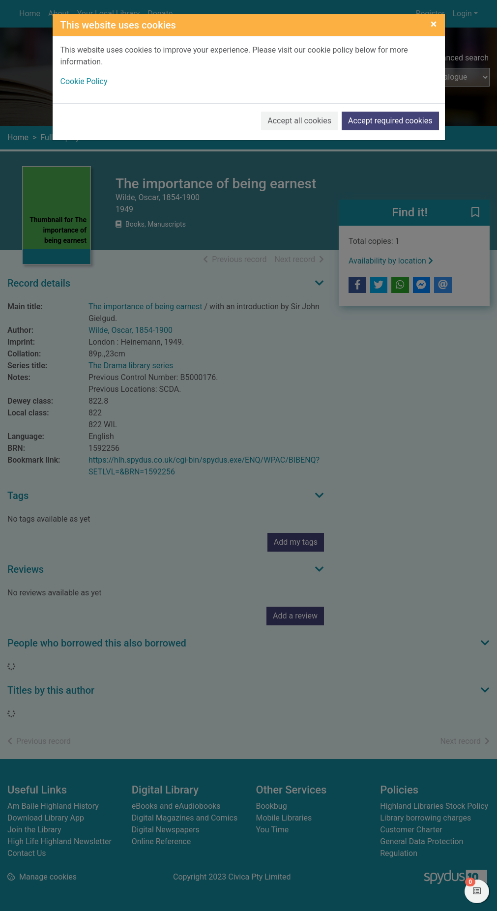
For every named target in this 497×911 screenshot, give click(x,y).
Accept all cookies (299, 120)
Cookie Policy (84, 81)
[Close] (434, 24)
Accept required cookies (390, 120)
